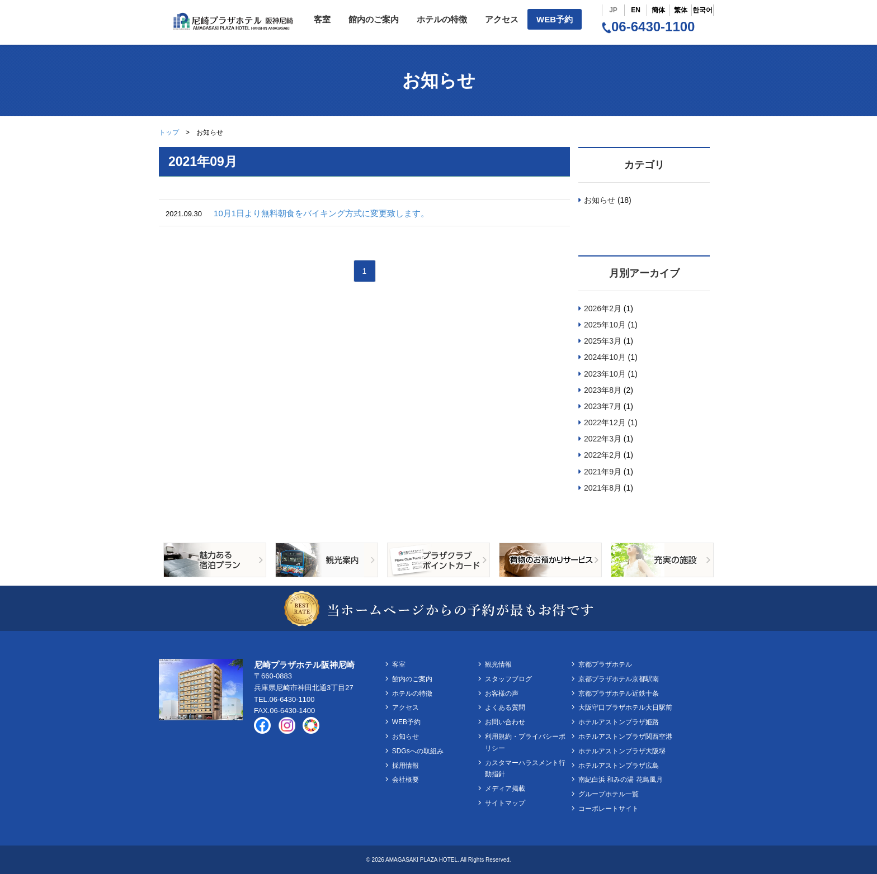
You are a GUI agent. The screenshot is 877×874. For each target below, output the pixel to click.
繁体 (680, 10)
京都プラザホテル (605, 664)
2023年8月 (602, 390)
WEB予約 (554, 19)
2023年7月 (602, 406)
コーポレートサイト (608, 809)
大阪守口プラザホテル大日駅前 (625, 707)
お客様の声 (501, 693)
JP (613, 10)
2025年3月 (602, 340)
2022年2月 (602, 454)
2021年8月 (602, 487)
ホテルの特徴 (442, 19)
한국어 (702, 10)
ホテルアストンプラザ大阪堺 (622, 751)
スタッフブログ (508, 679)
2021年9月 (602, 471)
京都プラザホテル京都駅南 (618, 679)
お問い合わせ (505, 722)
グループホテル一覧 (608, 794)
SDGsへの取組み (418, 751)
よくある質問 (505, 707)
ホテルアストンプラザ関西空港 (625, 736)
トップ (169, 132)
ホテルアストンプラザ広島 (618, 766)
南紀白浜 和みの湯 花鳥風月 (620, 779)
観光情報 (498, 664)
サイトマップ (505, 803)
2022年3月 (602, 438)
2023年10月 (605, 373)
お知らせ (599, 200)
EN (635, 10)
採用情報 (405, 766)
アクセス (501, 19)
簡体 (658, 10)
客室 (322, 19)
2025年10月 (605, 324)
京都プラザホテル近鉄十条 (618, 693)
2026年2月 (602, 308)
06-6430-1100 (648, 26)
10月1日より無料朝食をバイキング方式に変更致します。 (321, 213)
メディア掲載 (505, 788)
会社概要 (405, 779)
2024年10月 (605, 357)
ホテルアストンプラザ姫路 (618, 722)
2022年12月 (605, 422)
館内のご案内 (373, 19)
